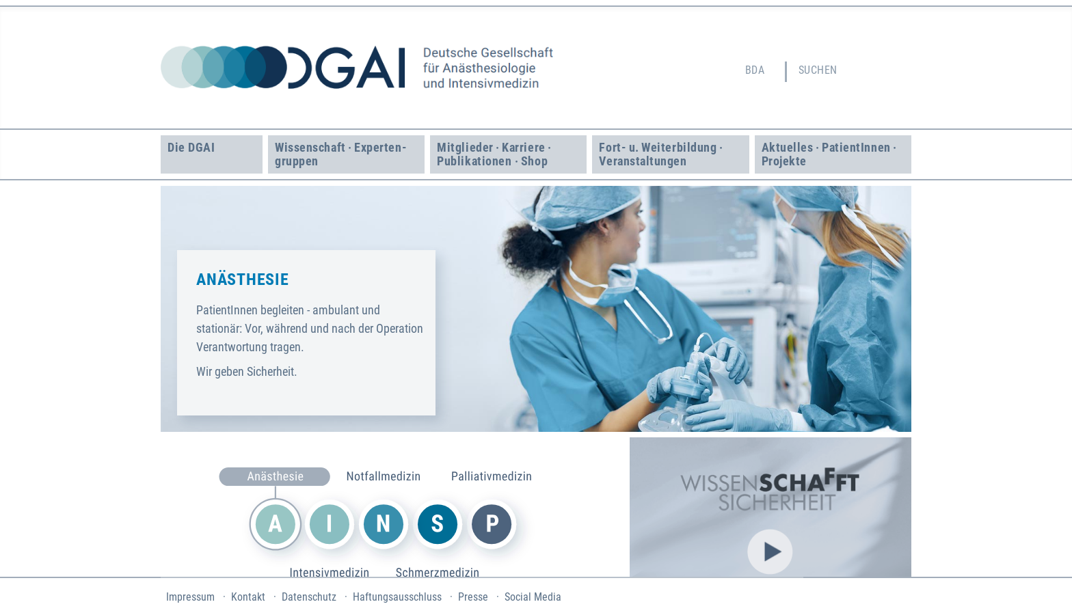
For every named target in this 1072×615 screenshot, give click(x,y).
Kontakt (248, 596)
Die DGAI (191, 147)
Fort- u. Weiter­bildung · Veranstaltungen (662, 154)
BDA (754, 70)
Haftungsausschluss (397, 596)
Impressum (190, 596)
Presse (473, 596)
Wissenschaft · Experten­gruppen (340, 154)
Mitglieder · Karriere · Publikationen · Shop (495, 154)
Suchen (818, 70)
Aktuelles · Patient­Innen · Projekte (831, 154)
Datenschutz (309, 596)
